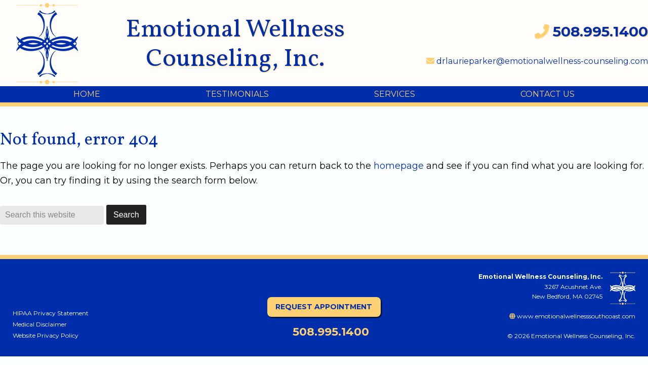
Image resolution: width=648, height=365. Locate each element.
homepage (399, 165)
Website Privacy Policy (45, 335)
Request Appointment (323, 306)
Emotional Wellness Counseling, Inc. (235, 44)
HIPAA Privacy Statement (51, 313)
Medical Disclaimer (40, 324)
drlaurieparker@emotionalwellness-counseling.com (537, 61)
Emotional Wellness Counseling (55, 44)
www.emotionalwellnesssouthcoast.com (572, 316)
